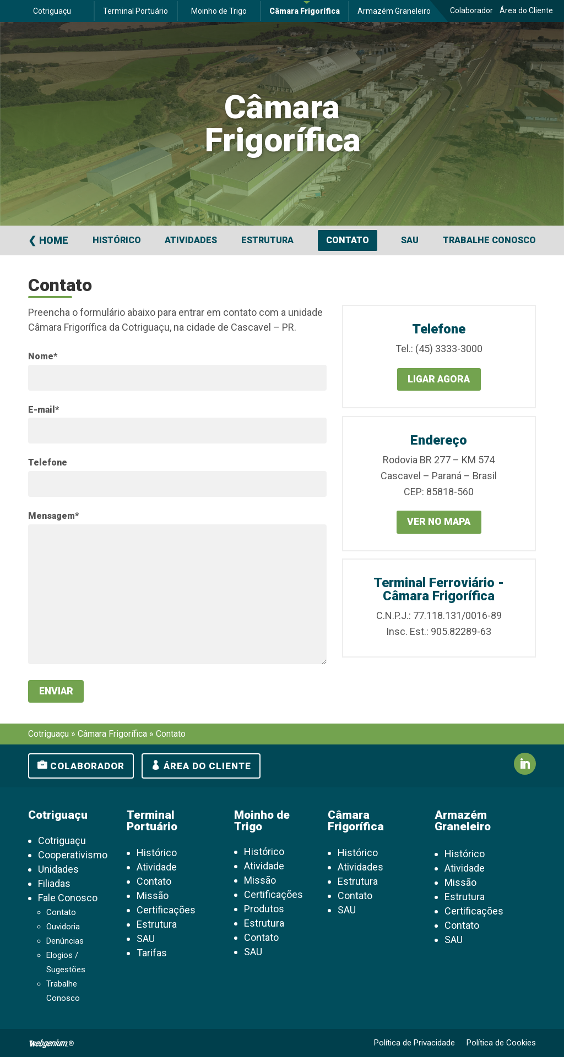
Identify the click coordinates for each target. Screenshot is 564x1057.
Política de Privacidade (414, 1043)
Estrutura (267, 240)
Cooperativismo (72, 855)
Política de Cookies (501, 1043)
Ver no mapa (438, 522)
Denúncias (65, 941)
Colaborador (471, 10)
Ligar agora (438, 379)
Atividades (191, 240)
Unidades (58, 869)
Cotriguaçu (52, 11)
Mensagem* (53, 516)
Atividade (157, 867)
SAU (410, 240)
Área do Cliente (526, 10)
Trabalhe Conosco (489, 240)
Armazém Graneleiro (394, 11)
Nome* (42, 356)
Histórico (117, 240)
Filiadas (54, 884)
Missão (153, 896)
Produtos (264, 909)
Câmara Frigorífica (304, 11)
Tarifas (152, 953)
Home (53, 240)
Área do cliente (207, 766)
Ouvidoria (63, 927)
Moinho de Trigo (219, 11)
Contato (347, 240)
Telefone (47, 462)
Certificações (166, 910)
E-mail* (43, 409)
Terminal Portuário (135, 11)
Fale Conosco (67, 898)
